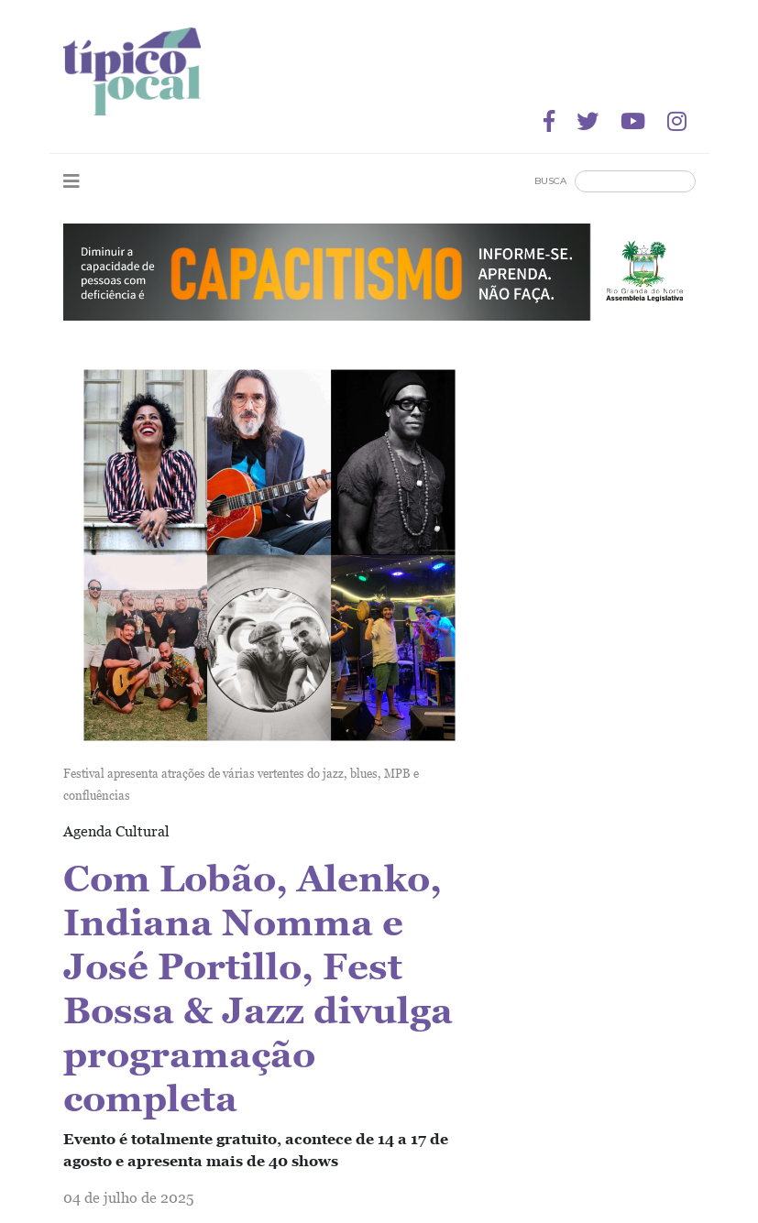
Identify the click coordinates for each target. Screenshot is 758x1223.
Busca (550, 181)
